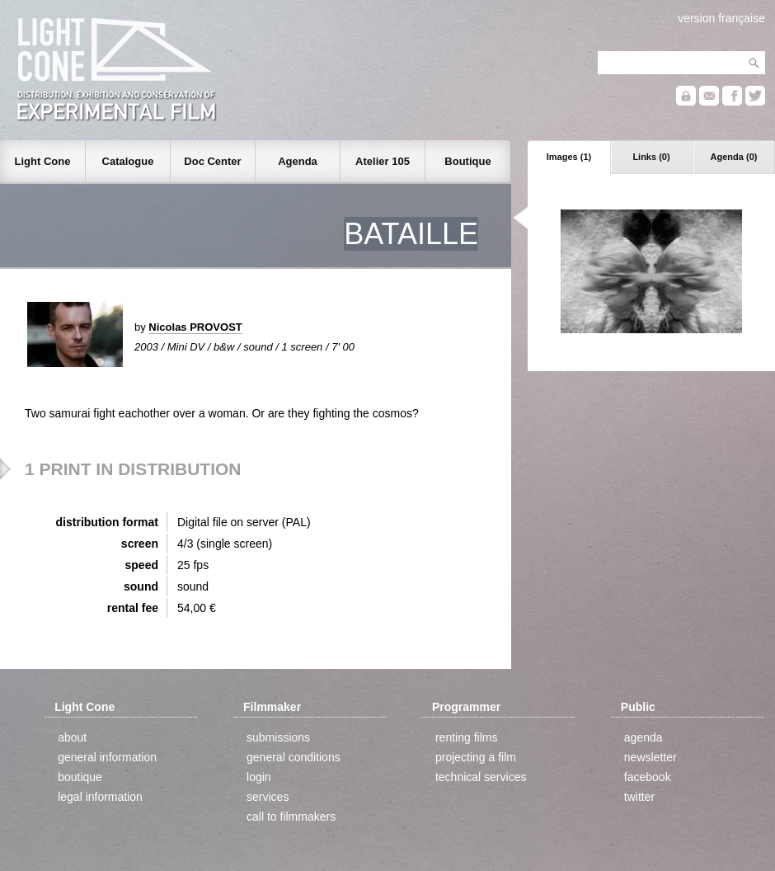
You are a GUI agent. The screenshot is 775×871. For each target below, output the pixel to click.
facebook (647, 777)
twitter (639, 796)
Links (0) (650, 157)
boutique (80, 777)
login (259, 777)
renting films (466, 737)
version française (721, 18)
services (268, 796)
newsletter (650, 757)
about (72, 737)
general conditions (294, 757)
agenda (643, 737)
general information (107, 757)
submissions (278, 737)
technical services (481, 777)
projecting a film (475, 757)
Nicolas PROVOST (195, 327)
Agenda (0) (734, 157)
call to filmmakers (291, 816)
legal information (100, 796)
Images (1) (569, 157)
